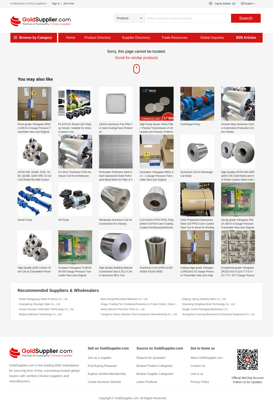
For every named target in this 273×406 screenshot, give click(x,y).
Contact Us (198, 365)
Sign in (56, 3)
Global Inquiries (212, 37)
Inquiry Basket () (225, 3)
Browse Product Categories (154, 365)
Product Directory (98, 37)
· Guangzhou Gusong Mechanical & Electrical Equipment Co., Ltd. (218, 314)
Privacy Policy (200, 382)
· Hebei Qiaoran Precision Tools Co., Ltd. (122, 309)
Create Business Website (104, 382)
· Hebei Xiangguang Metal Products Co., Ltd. (43, 299)
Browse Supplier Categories (154, 374)
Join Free (68, 3)
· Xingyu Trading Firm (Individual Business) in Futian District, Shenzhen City (139, 304)
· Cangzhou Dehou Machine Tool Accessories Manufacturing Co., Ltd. (138, 314)
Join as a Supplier (99, 357)
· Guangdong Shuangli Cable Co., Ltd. (39, 304)
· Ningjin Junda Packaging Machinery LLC (204, 309)
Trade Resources (174, 37)
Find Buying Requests (102, 365)
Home (70, 37)
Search (245, 18)
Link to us (197, 374)
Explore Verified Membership (107, 374)
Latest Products (146, 382)
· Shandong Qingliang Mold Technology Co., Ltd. (208, 304)
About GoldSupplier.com (207, 357)
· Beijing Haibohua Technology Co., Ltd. (40, 314)
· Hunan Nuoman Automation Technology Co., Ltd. (46, 309)
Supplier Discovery (136, 37)
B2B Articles (246, 37)
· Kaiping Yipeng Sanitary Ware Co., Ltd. (203, 299)
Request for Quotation (151, 357)
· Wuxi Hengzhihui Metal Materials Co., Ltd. (123, 299)
